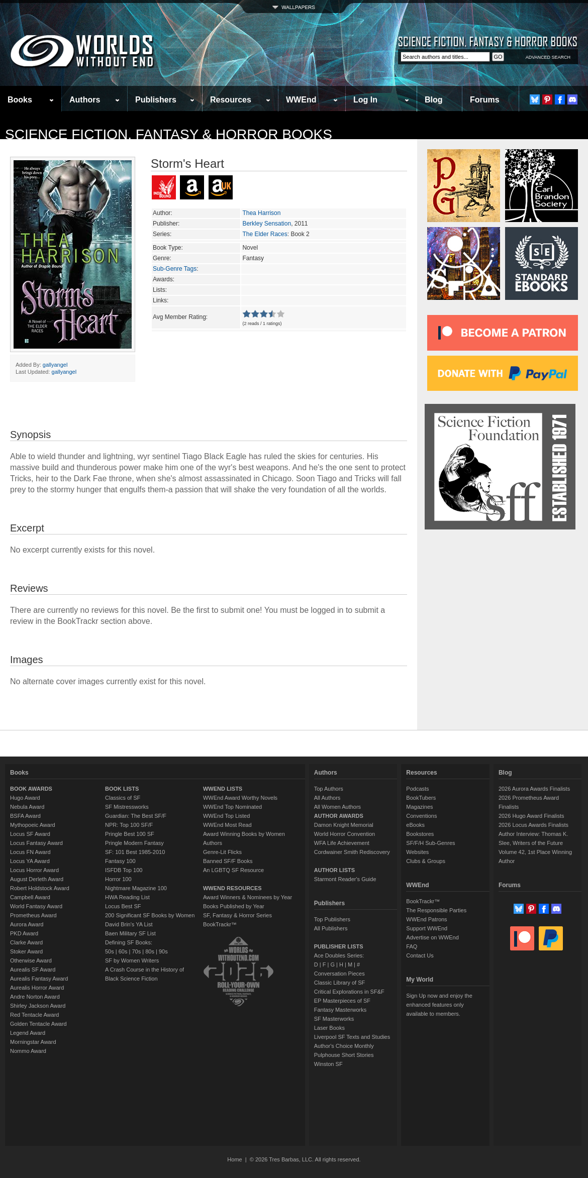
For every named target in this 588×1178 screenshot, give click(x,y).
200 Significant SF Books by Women (149, 915)
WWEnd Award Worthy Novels (240, 798)
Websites (417, 852)
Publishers (155, 99)
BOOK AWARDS (31, 789)
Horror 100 (118, 879)
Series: (162, 234)
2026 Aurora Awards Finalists (534, 789)
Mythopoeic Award (32, 825)
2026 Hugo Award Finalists (531, 816)
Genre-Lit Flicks (222, 852)
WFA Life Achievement (341, 843)
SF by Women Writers (132, 960)
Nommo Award (28, 1051)
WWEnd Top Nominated (232, 807)
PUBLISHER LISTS (338, 946)
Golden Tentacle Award (38, 1024)
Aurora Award (26, 924)
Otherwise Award (31, 960)
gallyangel (55, 365)
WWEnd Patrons (426, 919)
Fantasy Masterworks (340, 1010)
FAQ (411, 946)
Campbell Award (30, 897)
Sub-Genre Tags (175, 268)
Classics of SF (122, 798)
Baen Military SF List (130, 933)
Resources (230, 99)
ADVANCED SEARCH (548, 57)
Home (234, 1159)
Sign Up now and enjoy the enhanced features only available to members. (439, 1005)
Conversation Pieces (339, 974)
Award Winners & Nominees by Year (247, 897)
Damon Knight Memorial (343, 825)
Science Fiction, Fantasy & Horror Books (168, 134)
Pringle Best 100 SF (129, 834)
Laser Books (329, 1028)
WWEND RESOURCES (232, 888)
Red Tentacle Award (34, 1015)
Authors (84, 99)
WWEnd (301, 99)
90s (163, 951)
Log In (365, 99)
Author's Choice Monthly (344, 1046)
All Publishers (331, 928)
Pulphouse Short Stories (344, 1055)
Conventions (421, 816)
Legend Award (27, 1033)
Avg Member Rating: (180, 316)
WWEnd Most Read (227, 825)
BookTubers (421, 798)
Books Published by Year (233, 906)
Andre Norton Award (35, 997)
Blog (434, 99)
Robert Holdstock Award (39, 888)
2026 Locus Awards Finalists (533, 825)
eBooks (415, 825)
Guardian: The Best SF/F (135, 816)
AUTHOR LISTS (334, 870)
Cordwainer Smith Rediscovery (352, 852)
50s (109, 951)
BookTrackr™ (220, 924)
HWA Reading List (127, 897)
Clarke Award (26, 942)
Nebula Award (27, 807)
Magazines (419, 807)
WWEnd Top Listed (226, 816)
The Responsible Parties (436, 910)
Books (20, 99)
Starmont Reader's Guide (345, 879)
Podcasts (417, 789)
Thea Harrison (261, 213)
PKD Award (24, 933)
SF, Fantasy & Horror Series (237, 915)
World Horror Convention (344, 834)
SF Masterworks (334, 1019)
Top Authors (328, 789)
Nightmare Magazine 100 (136, 888)
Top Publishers (332, 919)
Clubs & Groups (425, 861)
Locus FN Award (30, 852)
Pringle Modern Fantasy (134, 843)
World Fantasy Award (36, 906)
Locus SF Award (30, 834)
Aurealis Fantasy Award (39, 979)
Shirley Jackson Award (37, 1006)
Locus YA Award (30, 861)
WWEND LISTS (222, 789)
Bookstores (420, 834)
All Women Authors (337, 807)
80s (149, 951)
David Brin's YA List (129, 924)
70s (136, 951)
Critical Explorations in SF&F (349, 992)
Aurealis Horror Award (37, 988)
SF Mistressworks (127, 807)
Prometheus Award (33, 915)
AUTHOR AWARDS (338, 816)
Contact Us (419, 955)
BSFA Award (25, 816)
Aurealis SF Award (32, 970)
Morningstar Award (33, 1042)
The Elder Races (264, 234)
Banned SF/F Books (227, 861)
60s (123, 951)
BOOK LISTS (122, 789)
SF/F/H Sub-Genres (430, 843)
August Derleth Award (36, 879)
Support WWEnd (426, 928)
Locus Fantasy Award (36, 843)
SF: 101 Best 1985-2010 (135, 852)
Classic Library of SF (339, 983)
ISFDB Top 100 (123, 870)
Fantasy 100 (120, 861)
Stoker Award (26, 951)
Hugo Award (25, 798)
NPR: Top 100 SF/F (129, 825)
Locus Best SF (123, 906)
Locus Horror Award (34, 870)
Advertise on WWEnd (432, 937)
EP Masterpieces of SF (342, 1001)
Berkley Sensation (266, 223)
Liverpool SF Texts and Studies (352, 1037)
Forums (485, 99)
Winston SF (328, 1064)
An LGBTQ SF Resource (233, 870)
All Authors (327, 798)
